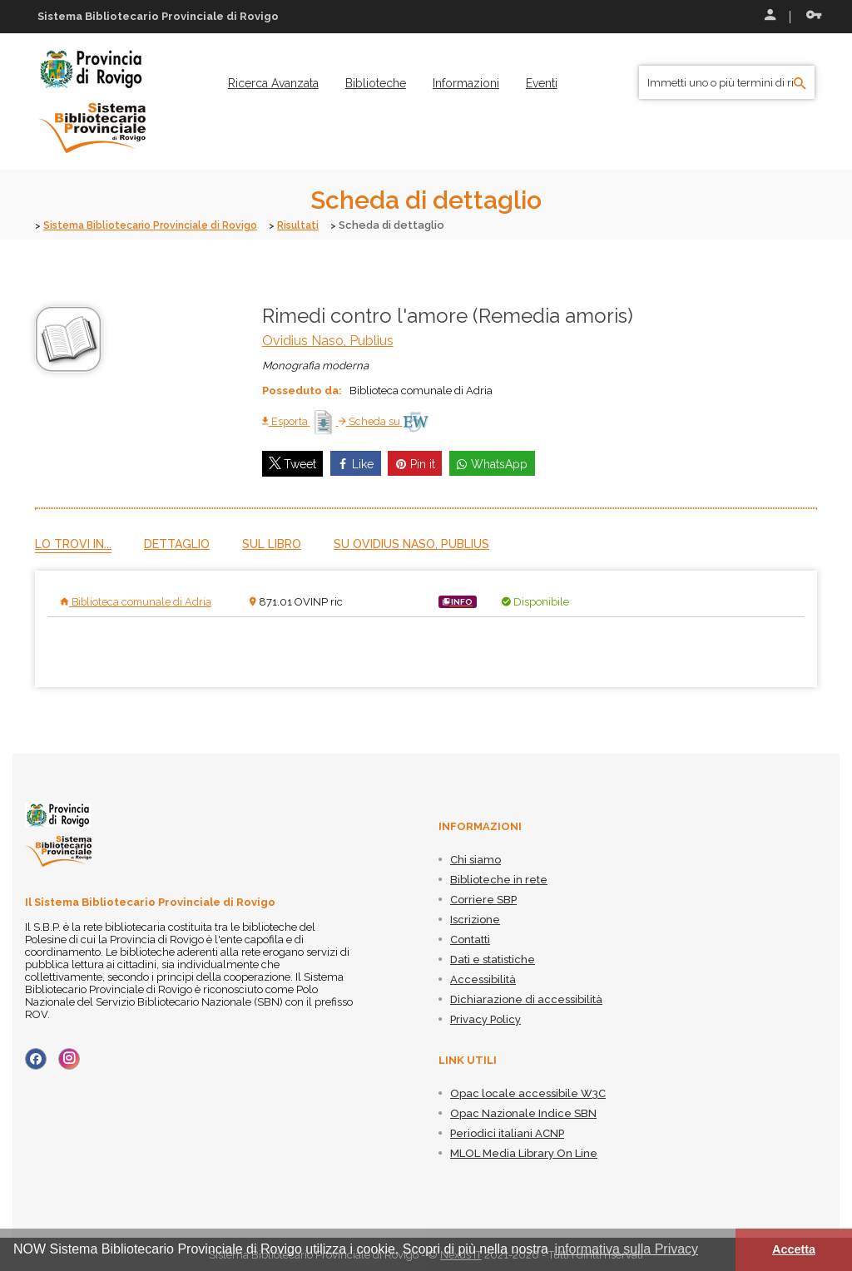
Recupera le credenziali (813, 15)
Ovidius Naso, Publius (328, 340)
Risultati (314, 225)
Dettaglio (177, 543)
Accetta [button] (793, 1249)
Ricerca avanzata (273, 83)
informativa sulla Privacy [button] (627, 1249)
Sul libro (271, 543)
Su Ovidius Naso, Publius (411, 543)
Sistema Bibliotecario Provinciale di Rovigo (157, 225)
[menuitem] (273, 83)
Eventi (541, 83)
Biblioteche (375, 83)
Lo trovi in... (73, 543)
